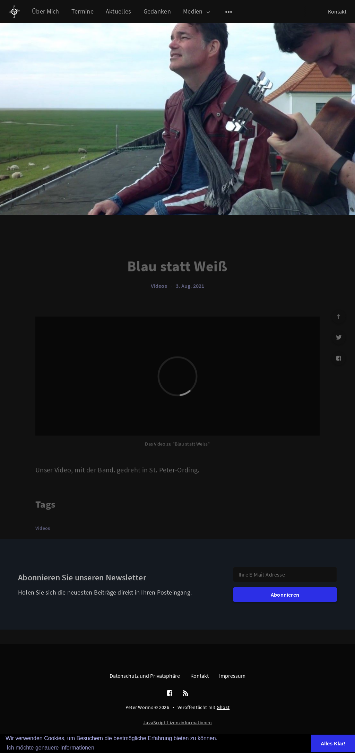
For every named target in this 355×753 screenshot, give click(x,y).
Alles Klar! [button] (333, 743)
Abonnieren (285, 594)
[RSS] (185, 693)
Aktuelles (118, 11)
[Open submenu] (228, 11)
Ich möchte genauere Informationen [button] (50, 748)
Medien (197, 11)
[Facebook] (169, 693)
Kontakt (337, 11)
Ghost (223, 707)
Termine (82, 11)
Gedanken (157, 11)
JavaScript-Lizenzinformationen (177, 722)
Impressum (232, 675)
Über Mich (45, 11)
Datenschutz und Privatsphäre (145, 675)
